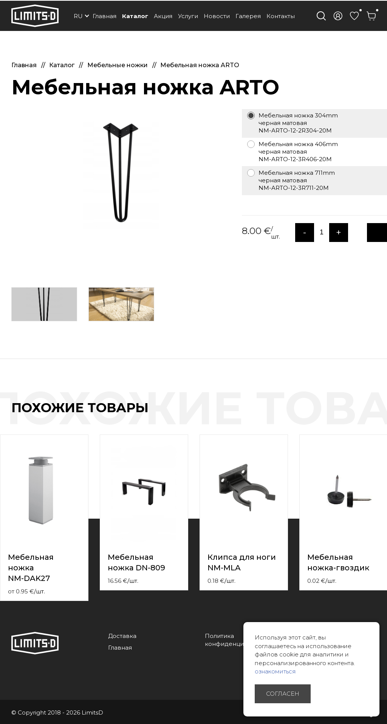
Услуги (188, 16)
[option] (121, 172)
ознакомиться (275, 671)
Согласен (282, 693)
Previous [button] (367, 415)
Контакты (280, 16)
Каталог (135, 16)
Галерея (248, 16)
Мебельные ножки (118, 65)
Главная (104, 16)
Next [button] (382, 415)
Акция (163, 16)
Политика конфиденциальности (238, 639)
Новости (217, 16)
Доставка (122, 635)
